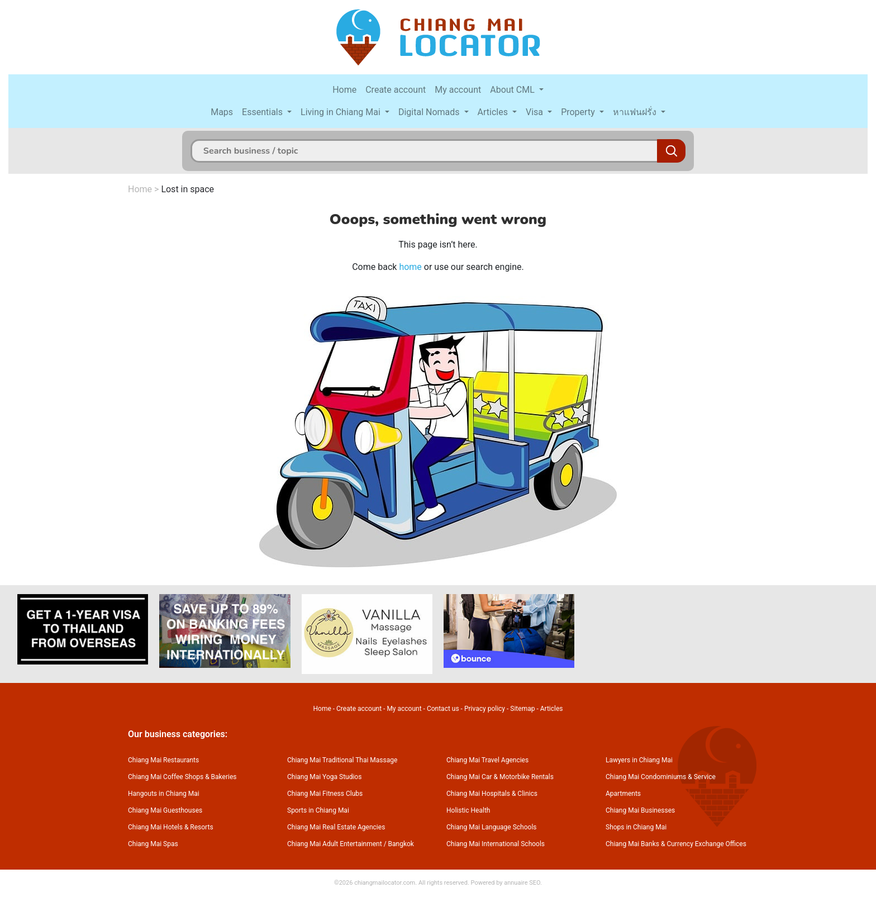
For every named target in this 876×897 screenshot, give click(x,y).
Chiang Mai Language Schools (491, 827)
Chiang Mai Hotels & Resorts (170, 827)
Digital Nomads (430, 112)
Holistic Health (468, 810)
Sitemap (522, 709)
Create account (395, 89)
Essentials (263, 112)
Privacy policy (484, 709)
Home (344, 89)
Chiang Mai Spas (153, 844)
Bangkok (401, 844)
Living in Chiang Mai (342, 112)
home (410, 267)
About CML (513, 89)
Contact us (443, 709)
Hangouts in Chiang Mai (163, 794)
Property (579, 112)
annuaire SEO (522, 882)
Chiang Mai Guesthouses (165, 810)
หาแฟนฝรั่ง (636, 112)
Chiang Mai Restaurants (163, 760)
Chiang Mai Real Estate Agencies (336, 827)
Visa (535, 112)
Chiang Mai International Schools (495, 844)
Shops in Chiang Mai (636, 827)
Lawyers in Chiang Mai (639, 760)
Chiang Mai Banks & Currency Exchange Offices (676, 844)
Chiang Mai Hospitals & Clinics (491, 794)
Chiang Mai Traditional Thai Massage (342, 760)
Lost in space (187, 189)
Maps (222, 112)
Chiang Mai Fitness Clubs (325, 794)
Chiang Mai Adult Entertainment (334, 844)
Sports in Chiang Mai (318, 810)
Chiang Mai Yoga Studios (324, 777)
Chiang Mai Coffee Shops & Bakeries (182, 777)
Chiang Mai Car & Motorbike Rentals (500, 777)
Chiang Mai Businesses (640, 810)
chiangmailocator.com (384, 882)
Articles (494, 112)
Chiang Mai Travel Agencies (487, 760)
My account (458, 89)
